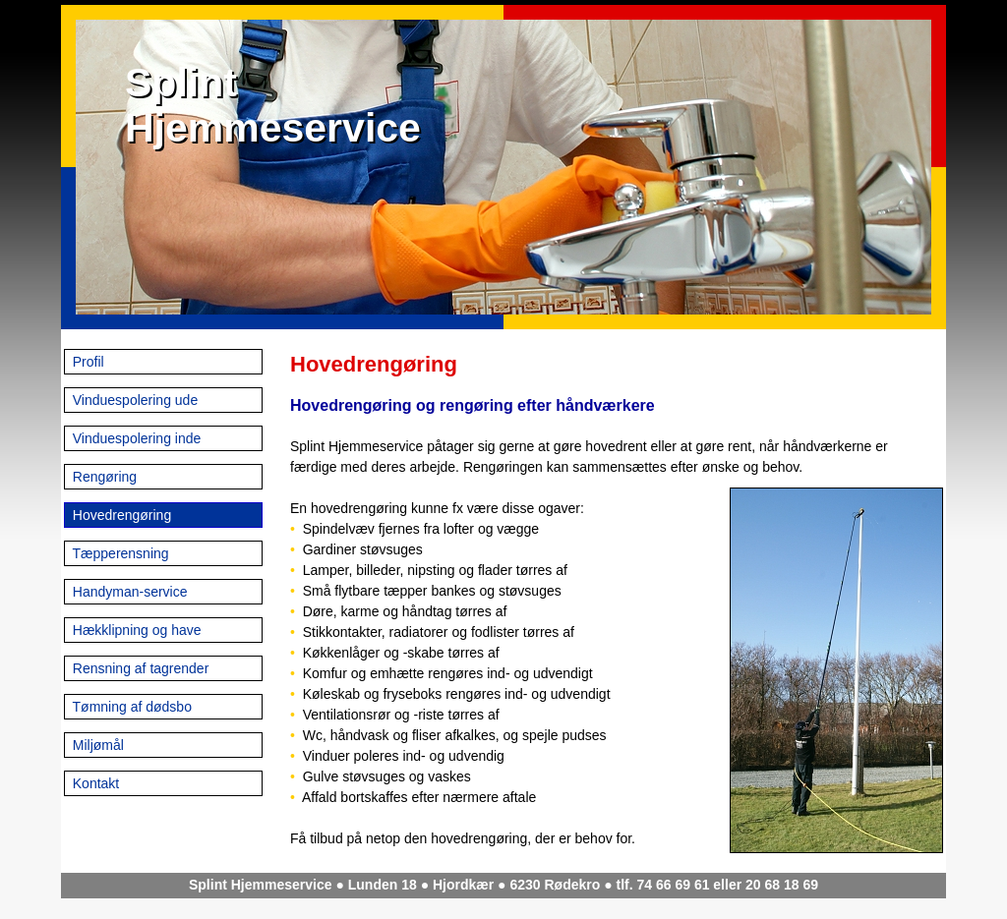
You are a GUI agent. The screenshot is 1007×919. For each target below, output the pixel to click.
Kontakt (94, 783)
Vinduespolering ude (133, 400)
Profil (86, 362)
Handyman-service (128, 592)
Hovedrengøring (120, 515)
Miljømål (96, 745)
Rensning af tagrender (138, 668)
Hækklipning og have (135, 630)
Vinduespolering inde (135, 438)
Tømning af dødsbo (130, 707)
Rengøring (103, 477)
